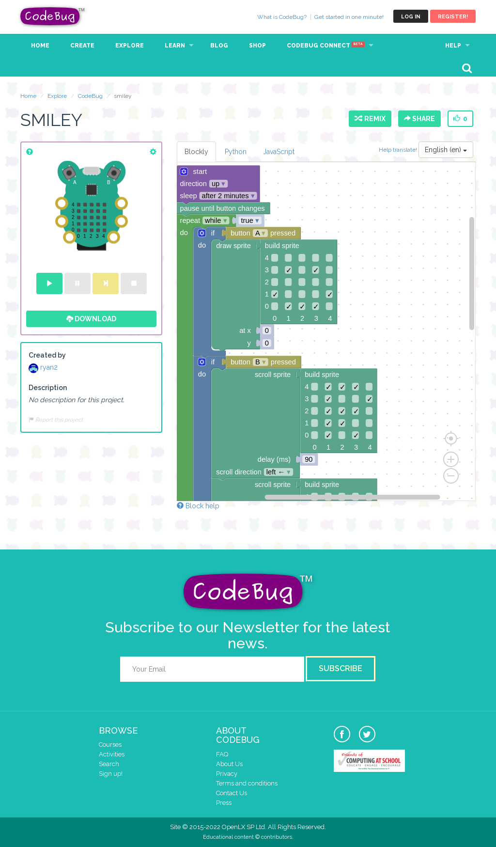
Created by (47, 355)
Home (40, 45)
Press (224, 802)
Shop (257, 45)
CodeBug (52, 16)
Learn (175, 45)
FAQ (222, 754)
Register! (453, 17)
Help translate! (398, 149)
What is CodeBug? (282, 17)
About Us (229, 764)
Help (453, 45)
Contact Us (231, 793)
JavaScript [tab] (278, 152)
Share (419, 119)
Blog (219, 45)
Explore (129, 45)
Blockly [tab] (196, 152)
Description (48, 388)
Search (109, 764)
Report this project (56, 419)
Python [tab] (236, 152)
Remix (370, 119)
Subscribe (340, 668)
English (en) (446, 150)
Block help (198, 506)
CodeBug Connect (326, 45)
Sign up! (111, 773)
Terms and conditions (247, 783)
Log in (410, 17)
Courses (110, 744)
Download (91, 319)
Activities (111, 754)
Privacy (226, 773)
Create (82, 45)
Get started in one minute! (349, 17)
